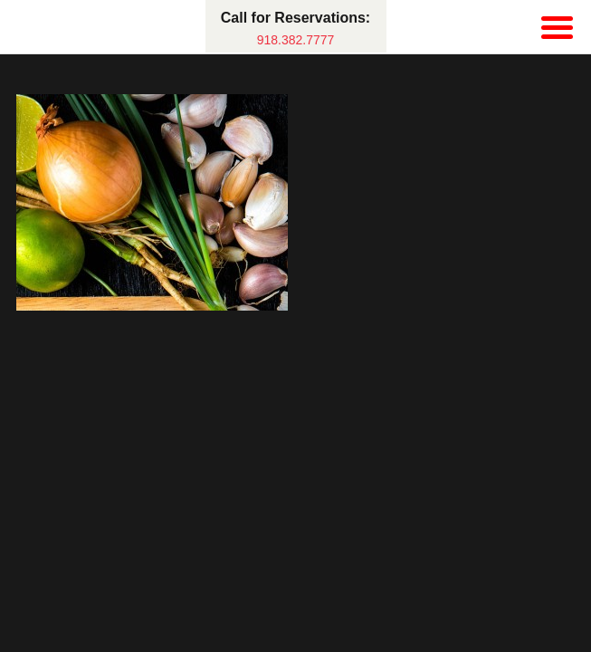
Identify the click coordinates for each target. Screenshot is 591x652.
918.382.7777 (296, 40)
